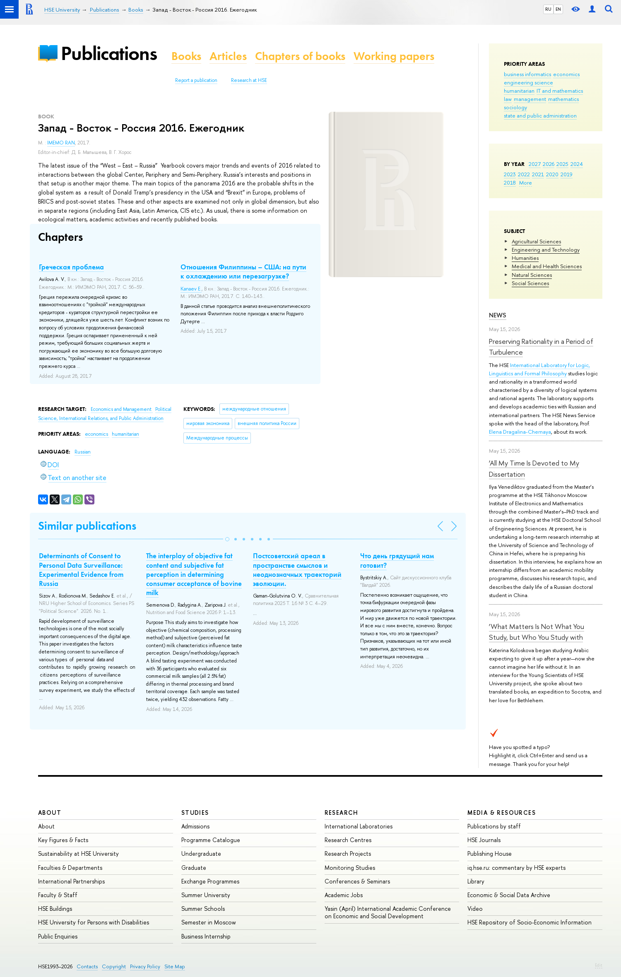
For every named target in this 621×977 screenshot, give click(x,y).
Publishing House (489, 853)
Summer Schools (203, 908)
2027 (535, 164)
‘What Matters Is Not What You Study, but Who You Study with (536, 632)
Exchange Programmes (210, 881)
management (530, 99)
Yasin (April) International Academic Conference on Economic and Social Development (388, 912)
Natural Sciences (532, 274)
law (508, 99)
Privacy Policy (145, 966)
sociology (515, 107)
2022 (524, 174)
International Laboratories (358, 826)
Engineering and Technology (546, 249)
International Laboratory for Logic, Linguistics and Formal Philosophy (539, 369)
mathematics (563, 99)
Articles (228, 56)
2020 (552, 174)
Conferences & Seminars (357, 881)
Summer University (205, 895)
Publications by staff (494, 826)
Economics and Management (122, 409)
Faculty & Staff (57, 895)
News (497, 315)
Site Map (174, 966)
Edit (598, 965)
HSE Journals (484, 840)
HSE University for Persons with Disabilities (93, 922)
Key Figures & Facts (63, 840)
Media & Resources (501, 812)
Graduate (193, 867)
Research (342, 812)
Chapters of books (300, 56)
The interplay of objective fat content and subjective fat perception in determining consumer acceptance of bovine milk (194, 574)
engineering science (528, 82)
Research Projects (348, 853)
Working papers (394, 56)
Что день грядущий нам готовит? (397, 560)
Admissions (195, 826)
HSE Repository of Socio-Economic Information (529, 922)
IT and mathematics (560, 90)
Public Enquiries (57, 936)
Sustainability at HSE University (78, 853)
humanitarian (519, 90)
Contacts (87, 966)
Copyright (114, 966)
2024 (576, 164)
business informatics (527, 74)
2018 (510, 182)
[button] (227, 539)
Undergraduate (201, 853)
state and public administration (540, 115)
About (49, 812)
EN (558, 9)
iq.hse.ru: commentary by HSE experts (516, 867)
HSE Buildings (55, 908)
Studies (195, 812)
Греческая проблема (71, 266)
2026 (548, 164)
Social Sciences (530, 283)
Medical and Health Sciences (547, 266)
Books (186, 56)
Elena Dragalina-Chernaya (520, 431)
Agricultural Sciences (536, 241)
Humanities (525, 258)
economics (566, 74)
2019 (567, 174)
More (525, 182)
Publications (109, 53)
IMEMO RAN (61, 142)
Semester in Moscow (208, 922)
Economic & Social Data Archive (508, 895)
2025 (562, 164)
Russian (83, 452)
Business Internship (206, 936)
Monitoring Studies (350, 867)
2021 (538, 174)
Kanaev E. (191, 289)
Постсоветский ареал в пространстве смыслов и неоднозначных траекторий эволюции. (297, 569)
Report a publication (196, 80)
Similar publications (87, 526)
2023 (510, 174)
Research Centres (348, 840)
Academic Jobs (344, 895)
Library (475, 881)
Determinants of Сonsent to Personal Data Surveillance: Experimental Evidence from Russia (81, 569)
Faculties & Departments (70, 867)
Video (475, 908)
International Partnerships (71, 881)
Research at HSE (249, 80)
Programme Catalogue (210, 840)
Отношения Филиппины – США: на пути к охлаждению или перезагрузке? (243, 271)
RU (548, 9)
